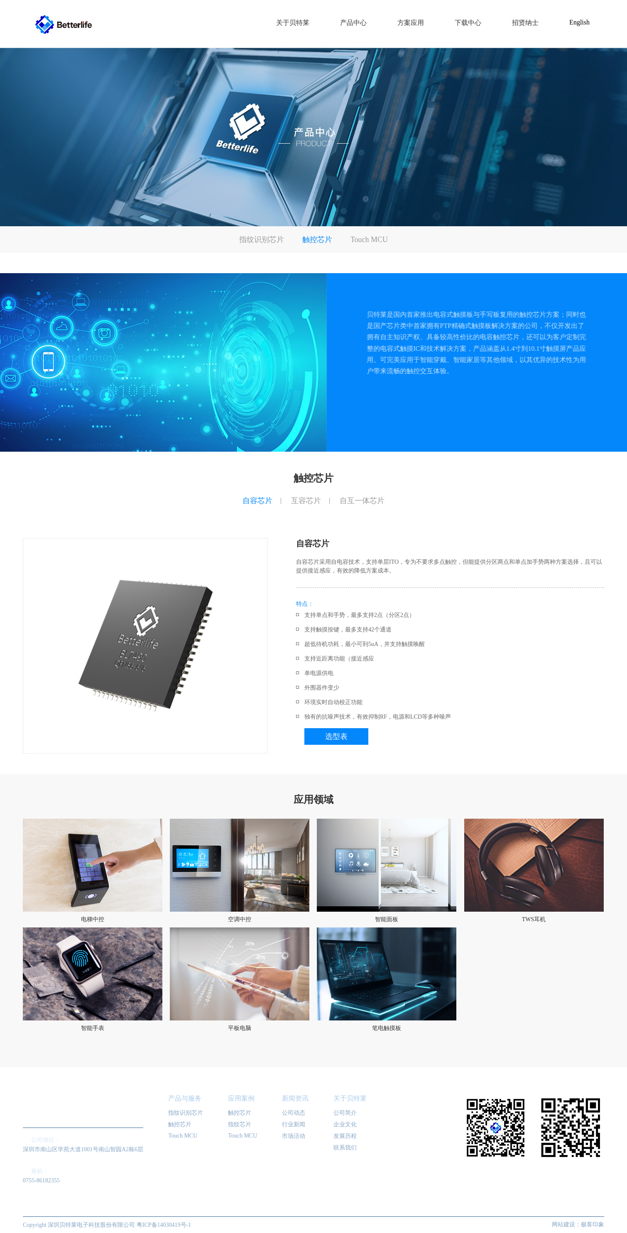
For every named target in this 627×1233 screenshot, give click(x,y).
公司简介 (345, 1113)
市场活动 (293, 1136)
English (579, 22)
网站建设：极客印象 (578, 1224)
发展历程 (345, 1136)
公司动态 (293, 1113)
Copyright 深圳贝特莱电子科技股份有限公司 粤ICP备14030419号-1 (107, 1225)
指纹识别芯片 (261, 239)
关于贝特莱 (350, 1098)
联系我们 (345, 1148)
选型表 (336, 736)
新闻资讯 (295, 1098)
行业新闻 (293, 1124)
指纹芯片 (239, 1124)
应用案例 (241, 1098)
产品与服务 (184, 1098)
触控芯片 (317, 239)
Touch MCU (369, 239)
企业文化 (345, 1124)
